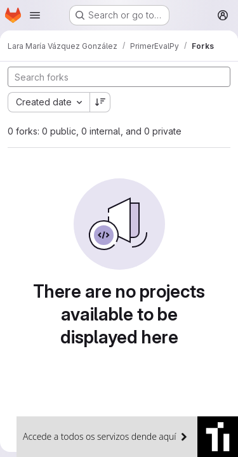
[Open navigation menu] (35, 15)
